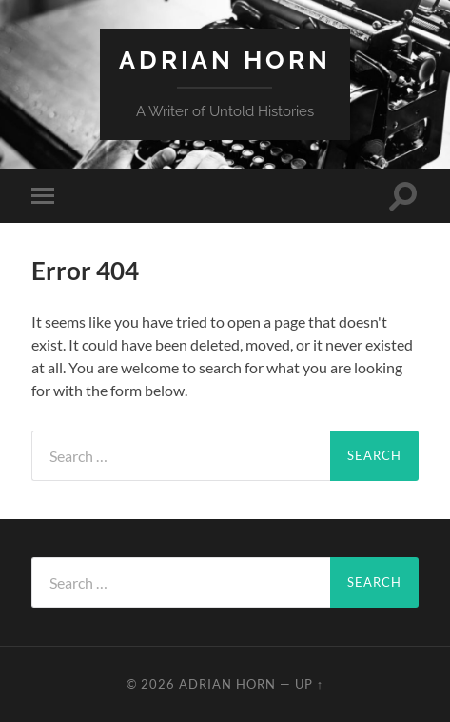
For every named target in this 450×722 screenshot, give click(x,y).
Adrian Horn (225, 59)
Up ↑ (309, 684)
